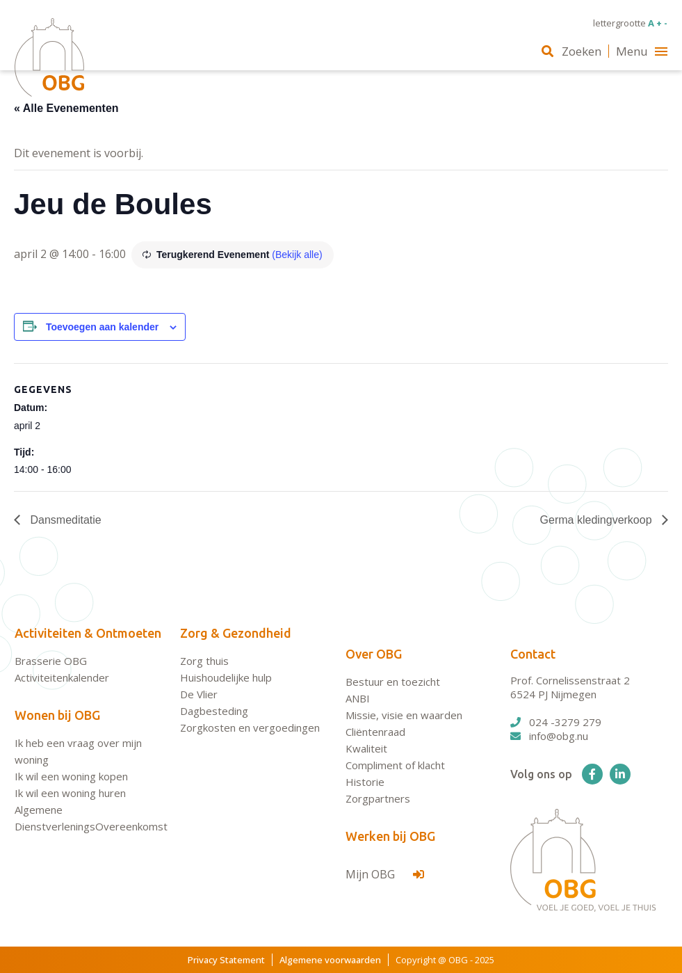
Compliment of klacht (395, 765)
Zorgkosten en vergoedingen (250, 727)
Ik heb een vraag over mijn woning (78, 751)
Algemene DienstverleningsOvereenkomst (91, 818)
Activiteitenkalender (62, 677)
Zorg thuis (204, 661)
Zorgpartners (378, 798)
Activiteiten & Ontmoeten (88, 633)
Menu (641, 51)
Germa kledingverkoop (597, 520)
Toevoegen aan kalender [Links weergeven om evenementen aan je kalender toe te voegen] (102, 326)
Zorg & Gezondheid (235, 633)
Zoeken (571, 51)
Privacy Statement (226, 960)
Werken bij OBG (390, 836)
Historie (365, 782)
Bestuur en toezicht (393, 682)
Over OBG (374, 654)
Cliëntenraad (375, 732)
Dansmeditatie (64, 520)
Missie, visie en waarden (404, 715)
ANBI (358, 698)
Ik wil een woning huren (70, 793)
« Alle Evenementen (66, 108)
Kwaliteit (366, 748)
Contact (532, 654)
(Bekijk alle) (297, 254)
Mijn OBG (385, 874)
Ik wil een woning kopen (71, 776)
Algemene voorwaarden (330, 960)
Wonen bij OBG (57, 715)
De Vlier (199, 694)
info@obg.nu (549, 736)
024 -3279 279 (555, 722)
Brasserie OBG (51, 661)
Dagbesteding (214, 711)
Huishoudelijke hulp (226, 677)
